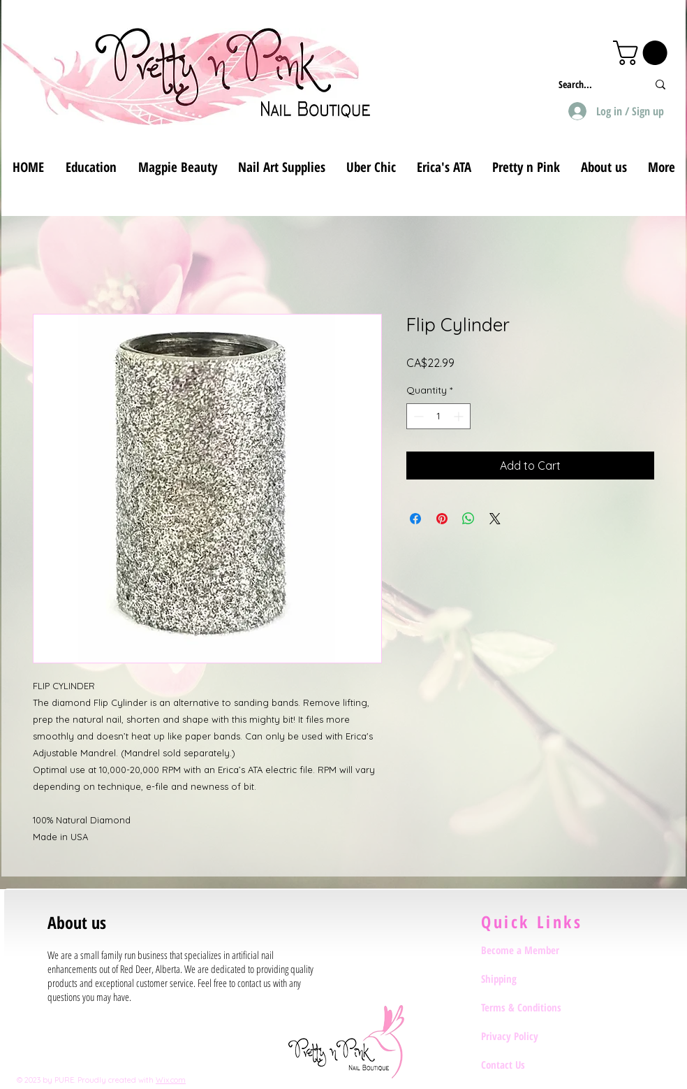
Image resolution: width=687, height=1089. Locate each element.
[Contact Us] (530, 1065)
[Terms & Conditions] (530, 1007)
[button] (643, 53)
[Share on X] (495, 518)
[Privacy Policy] (530, 1036)
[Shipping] (530, 979)
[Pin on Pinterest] (442, 518)
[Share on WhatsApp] (468, 518)
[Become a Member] (530, 950)
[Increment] (459, 416)
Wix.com (171, 1080)
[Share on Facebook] (415, 518)
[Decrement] (417, 416)
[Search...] (592, 84)
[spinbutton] (438, 416)
